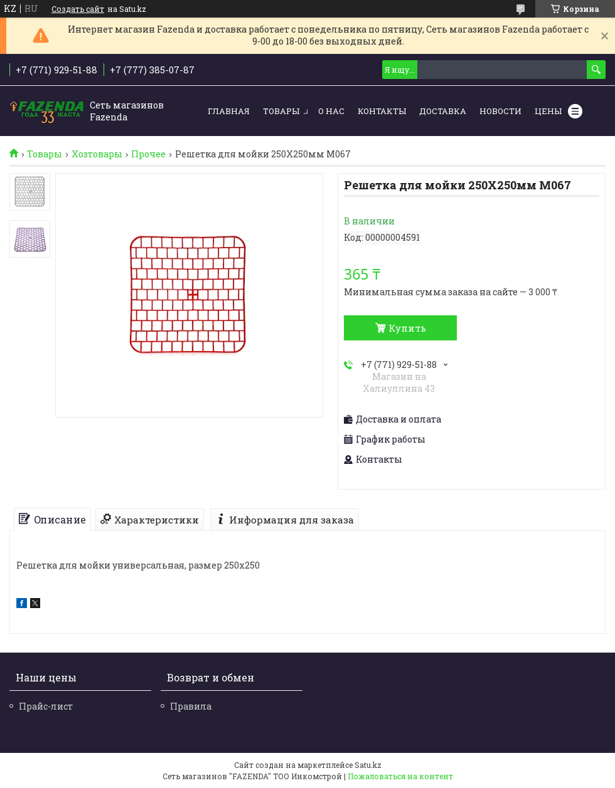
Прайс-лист (46, 706)
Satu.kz (368, 765)
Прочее (148, 154)
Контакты (382, 111)
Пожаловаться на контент (400, 776)
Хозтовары (97, 154)
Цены (548, 111)
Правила (190, 706)
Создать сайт (77, 8)
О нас (331, 111)
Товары (281, 111)
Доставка (442, 111)
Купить (407, 328)
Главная (229, 111)
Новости (500, 111)
